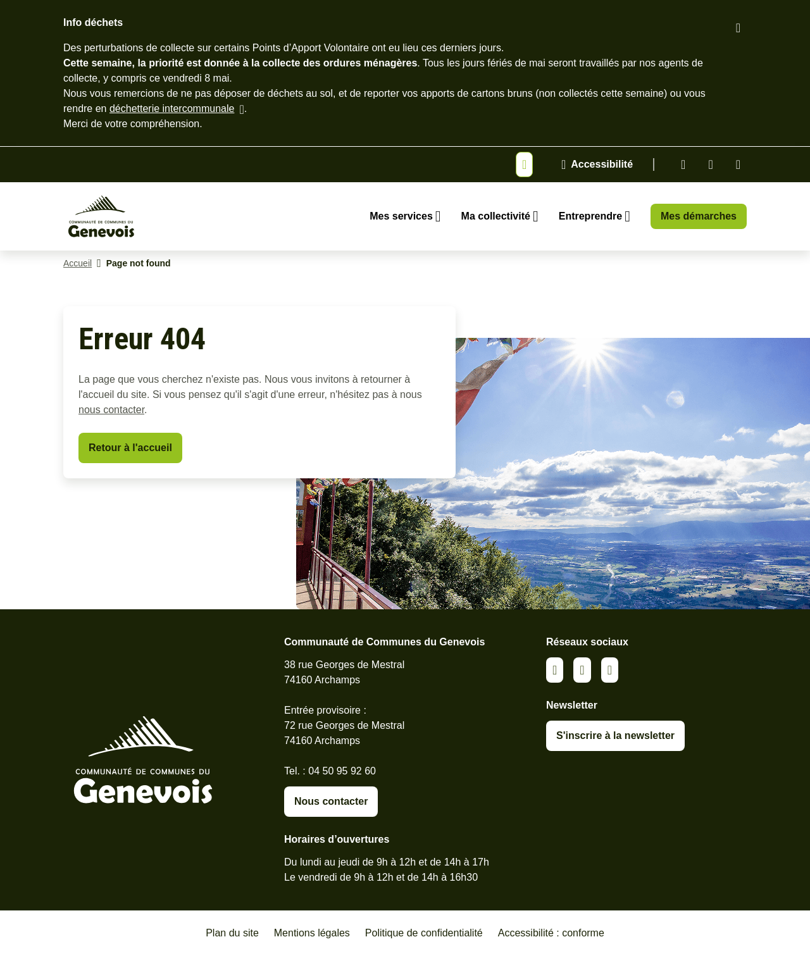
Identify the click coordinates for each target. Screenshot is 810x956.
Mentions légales (312, 933)
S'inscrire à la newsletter (615, 735)
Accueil (77, 263)
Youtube (738, 164)
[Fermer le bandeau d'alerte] (738, 27)
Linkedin (683, 164)
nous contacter (111, 409)
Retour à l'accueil (130, 447)
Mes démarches (699, 216)
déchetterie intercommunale (171, 108)
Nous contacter (331, 801)
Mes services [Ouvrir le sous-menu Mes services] (401, 216)
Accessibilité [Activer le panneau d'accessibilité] (602, 164)
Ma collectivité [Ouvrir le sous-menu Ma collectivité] (495, 216)
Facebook (710, 164)
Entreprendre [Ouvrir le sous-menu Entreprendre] (590, 216)
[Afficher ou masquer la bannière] (524, 164)
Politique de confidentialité (424, 933)
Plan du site (232, 933)
